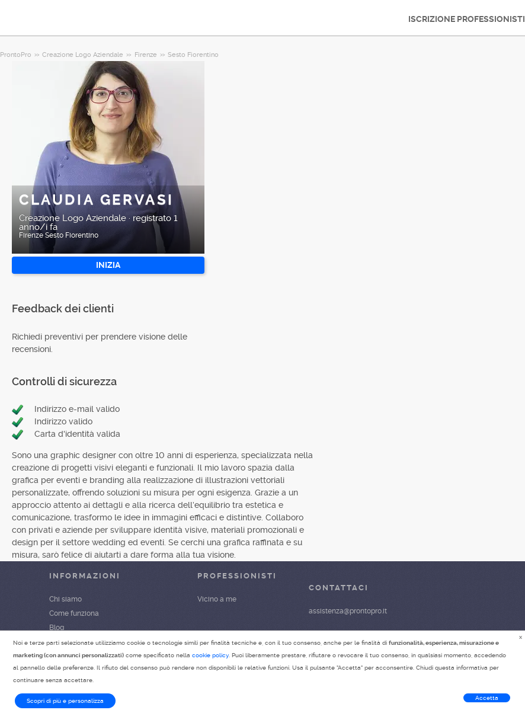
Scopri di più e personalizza (65, 701)
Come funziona (74, 613)
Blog (56, 627)
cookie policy (210, 655)
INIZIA (108, 265)
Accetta (486, 698)
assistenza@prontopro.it (348, 611)
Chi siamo (65, 599)
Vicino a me (216, 599)
